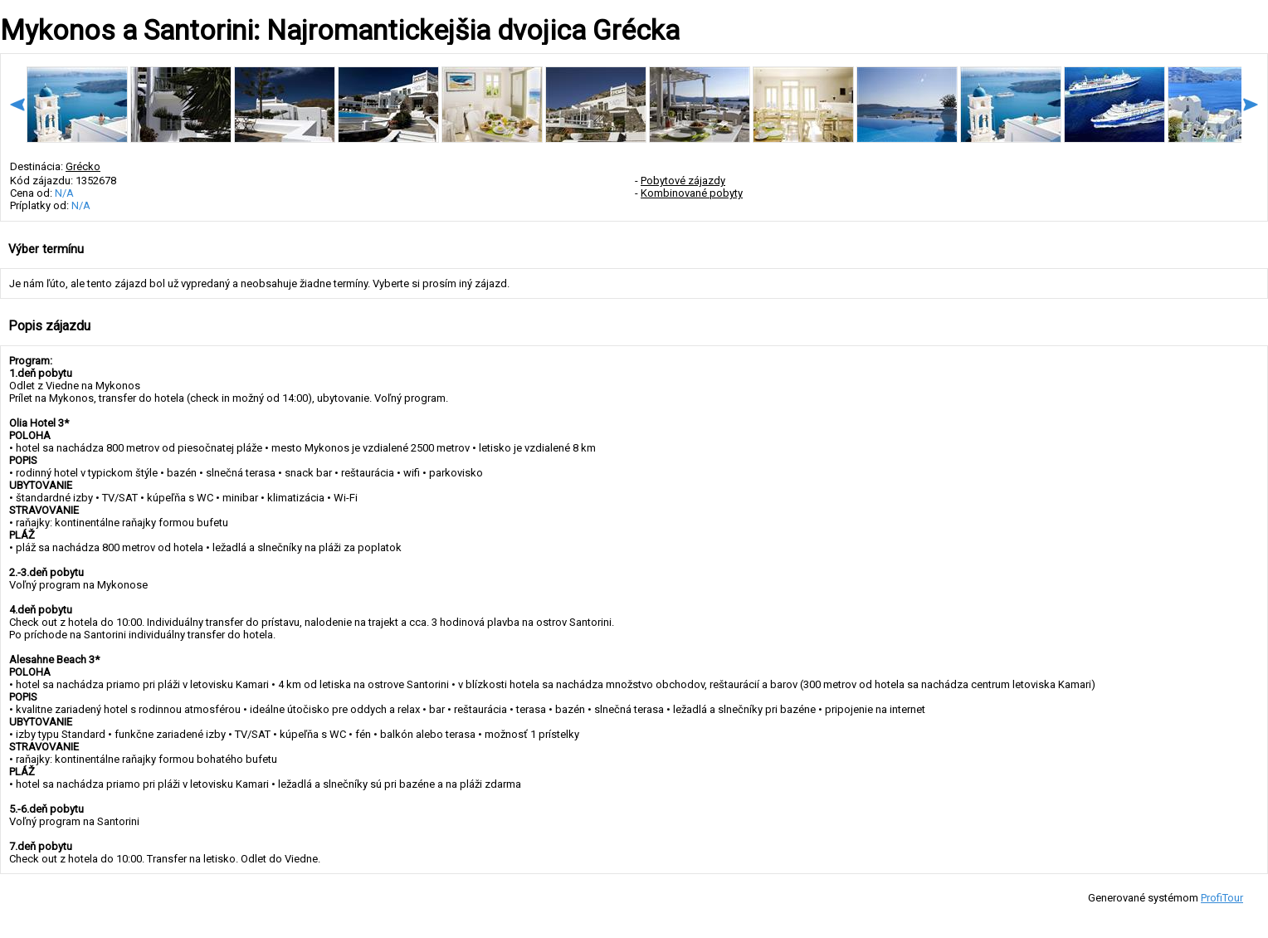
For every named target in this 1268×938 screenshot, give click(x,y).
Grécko (83, 166)
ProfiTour (1222, 898)
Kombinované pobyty (692, 193)
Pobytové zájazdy (683, 180)
